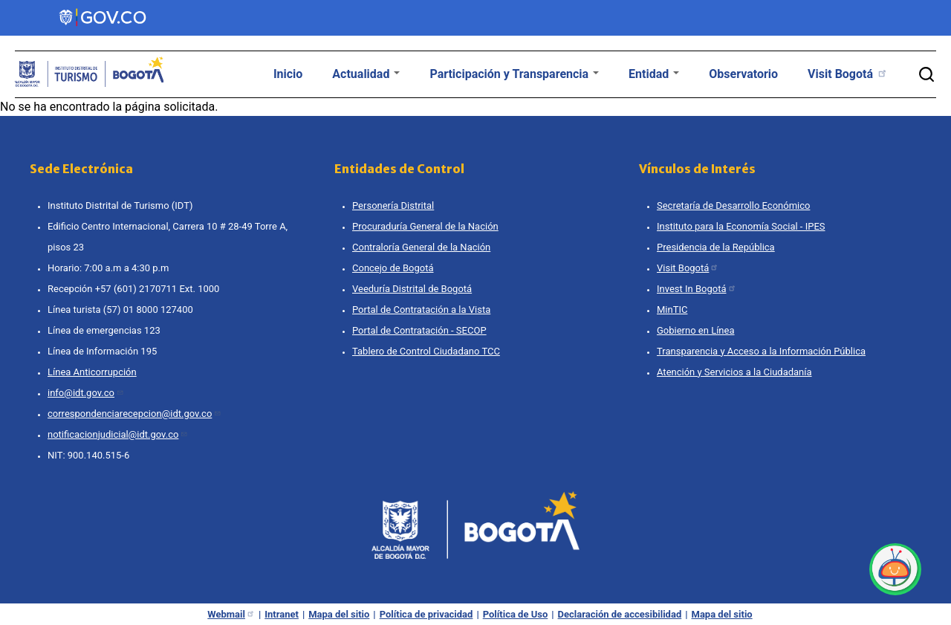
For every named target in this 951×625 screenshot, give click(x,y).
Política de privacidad (426, 614)
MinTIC (672, 309)
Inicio (287, 74)
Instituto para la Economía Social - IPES (741, 226)
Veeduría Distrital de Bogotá (412, 288)
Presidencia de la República (716, 247)
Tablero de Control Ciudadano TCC (426, 351)
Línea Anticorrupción (92, 372)
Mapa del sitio (338, 614)
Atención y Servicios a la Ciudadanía (734, 372)
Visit (848, 74)
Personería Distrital (393, 205)
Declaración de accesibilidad (620, 614)
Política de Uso (515, 614)
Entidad (654, 74)
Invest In (696, 288)
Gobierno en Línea (696, 330)
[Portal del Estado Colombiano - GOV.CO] (103, 18)
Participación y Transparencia (514, 74)
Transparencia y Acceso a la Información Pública (761, 351)
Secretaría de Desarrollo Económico (733, 205)
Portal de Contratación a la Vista (421, 309)
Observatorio (743, 74)
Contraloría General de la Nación (421, 247)
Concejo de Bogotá (393, 267)
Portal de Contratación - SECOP (419, 330)
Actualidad (366, 74)
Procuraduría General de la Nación (425, 226)
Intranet (281, 614)
